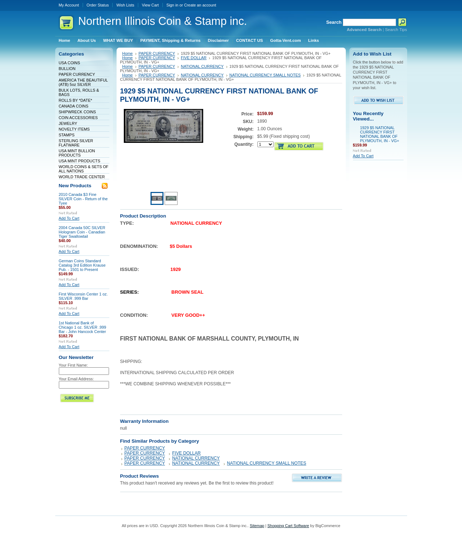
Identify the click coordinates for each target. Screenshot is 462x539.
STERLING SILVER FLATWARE (76, 143)
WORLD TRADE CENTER (82, 177)
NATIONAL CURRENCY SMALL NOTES (265, 75)
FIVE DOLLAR (193, 58)
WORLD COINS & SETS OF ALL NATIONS (84, 169)
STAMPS (67, 135)
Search (334, 22)
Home (127, 53)
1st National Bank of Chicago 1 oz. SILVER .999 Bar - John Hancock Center (82, 327)
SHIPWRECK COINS (77, 112)
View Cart (150, 5)
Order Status (98, 5)
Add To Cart (69, 218)
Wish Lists (125, 5)
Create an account (200, 5)
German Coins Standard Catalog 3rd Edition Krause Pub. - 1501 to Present (82, 265)
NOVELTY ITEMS (74, 129)
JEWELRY (68, 123)
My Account (69, 5)
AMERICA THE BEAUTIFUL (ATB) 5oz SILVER (83, 82)
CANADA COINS (73, 106)
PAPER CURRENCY (77, 74)
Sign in (172, 5)
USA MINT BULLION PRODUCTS (77, 153)
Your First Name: (73, 365)
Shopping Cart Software (288, 525)
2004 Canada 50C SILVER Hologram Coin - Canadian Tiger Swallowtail (82, 231)
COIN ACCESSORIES (78, 117)
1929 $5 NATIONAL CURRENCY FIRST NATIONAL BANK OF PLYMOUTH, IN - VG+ (379, 134)
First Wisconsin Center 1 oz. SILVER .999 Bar (83, 296)
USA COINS (69, 63)
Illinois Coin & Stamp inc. (162, 21)
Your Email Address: (76, 379)
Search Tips (396, 29)
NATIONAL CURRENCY (202, 66)
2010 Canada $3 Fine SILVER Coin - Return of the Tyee (83, 198)
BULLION (67, 68)
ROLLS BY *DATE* (75, 100)
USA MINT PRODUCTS (79, 161)
